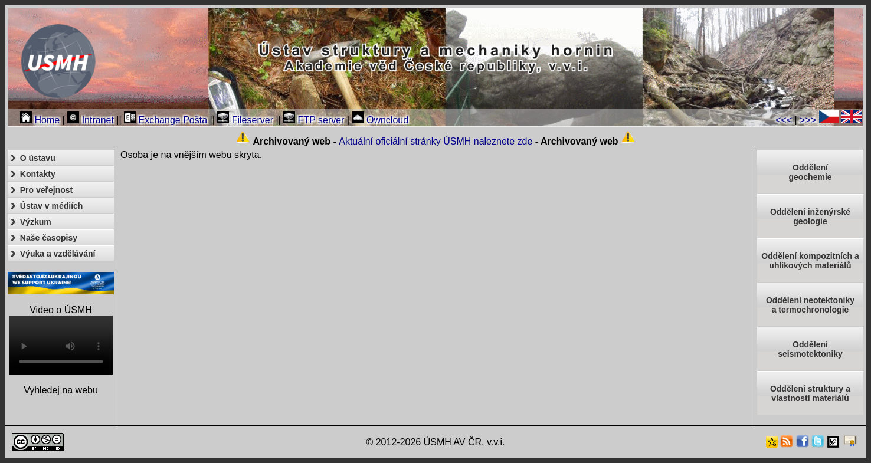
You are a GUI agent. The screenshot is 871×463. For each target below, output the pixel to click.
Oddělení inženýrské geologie (810, 216)
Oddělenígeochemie (809, 172)
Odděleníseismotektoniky (810, 349)
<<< (783, 120)
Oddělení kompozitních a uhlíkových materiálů (810, 260)
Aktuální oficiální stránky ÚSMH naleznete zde (435, 141)
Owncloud (380, 120)
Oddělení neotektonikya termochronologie (810, 304)
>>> (808, 120)
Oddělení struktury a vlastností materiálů (810, 393)
